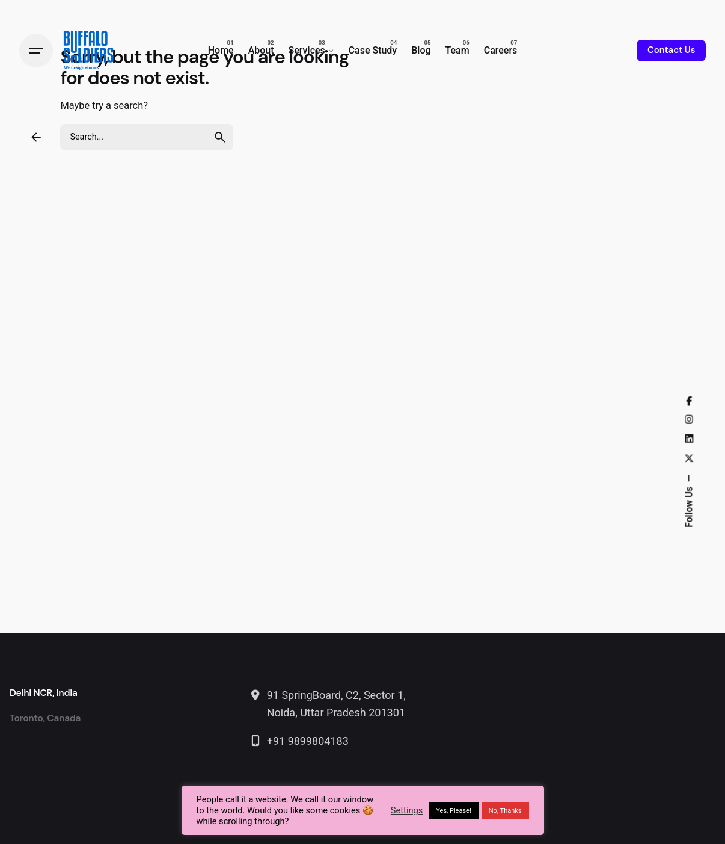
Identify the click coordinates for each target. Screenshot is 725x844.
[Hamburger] (36, 50)
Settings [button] (407, 810)
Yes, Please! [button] (453, 811)
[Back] (36, 137)
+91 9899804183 (308, 741)
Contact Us (671, 50)
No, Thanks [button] (505, 811)
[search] (220, 137)
